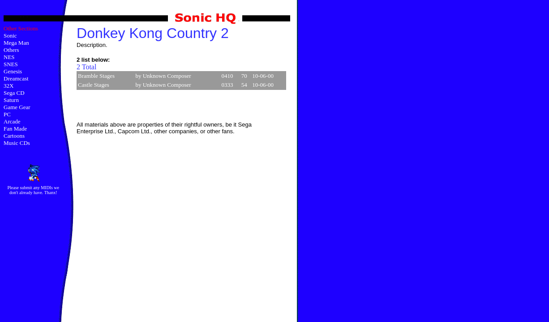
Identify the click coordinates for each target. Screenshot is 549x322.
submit (26, 187)
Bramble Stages (96, 75)
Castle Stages (93, 84)
